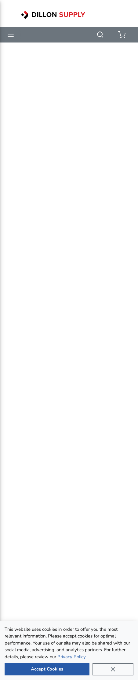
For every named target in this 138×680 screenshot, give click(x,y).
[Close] (113, 669)
